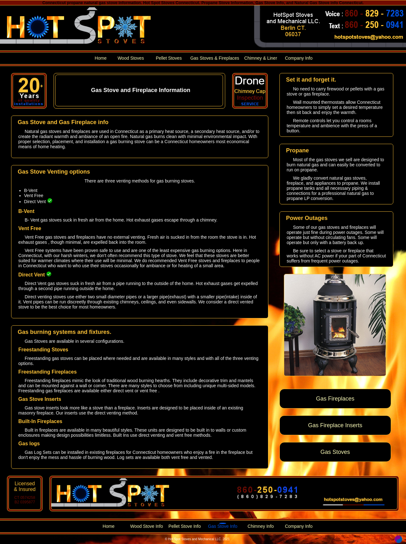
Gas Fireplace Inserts (335, 425)
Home (101, 58)
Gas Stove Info (223, 526)
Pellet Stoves (169, 58)
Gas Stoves (335, 452)
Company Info (298, 58)
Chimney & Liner (260, 58)
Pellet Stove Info (184, 526)
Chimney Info (261, 526)
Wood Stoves (131, 58)
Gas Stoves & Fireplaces (214, 58)
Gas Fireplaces (335, 398)
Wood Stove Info (146, 526)
